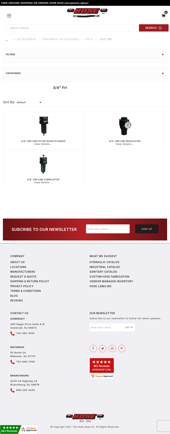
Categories (85, 73)
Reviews (16, 300)
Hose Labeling (101, 286)
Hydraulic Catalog (105, 262)
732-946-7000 (25, 361)
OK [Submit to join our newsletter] (129, 327)
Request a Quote (23, 276)
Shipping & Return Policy (29, 281)
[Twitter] (102, 348)
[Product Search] (71, 28)
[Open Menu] (9, 16)
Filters (85, 54)
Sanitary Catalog (103, 271)
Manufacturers (22, 271)
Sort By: (9, 102)
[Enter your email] (108, 228)
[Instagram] (112, 348)
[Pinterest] (121, 348)
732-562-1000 (25, 333)
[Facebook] (93, 348)
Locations (18, 267)
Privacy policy (22, 286)
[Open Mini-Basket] (164, 16)
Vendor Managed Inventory (111, 281)
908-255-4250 (25, 390)
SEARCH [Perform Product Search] (154, 28)
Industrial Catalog (105, 267)
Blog (14, 295)
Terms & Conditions (25, 290)
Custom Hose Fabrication (109, 276)
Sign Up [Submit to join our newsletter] (147, 228)
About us (17, 262)
